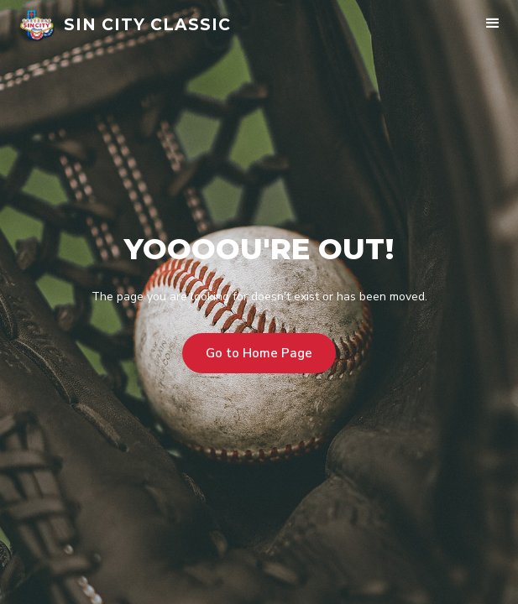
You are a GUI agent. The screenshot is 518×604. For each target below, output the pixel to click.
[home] (125, 25)
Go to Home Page (259, 353)
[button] (493, 25)
